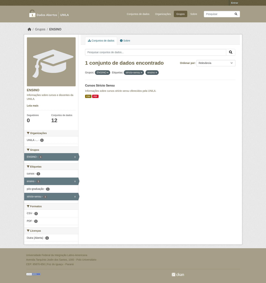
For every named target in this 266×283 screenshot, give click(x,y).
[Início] (29, 29)
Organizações (163, 14)
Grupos (180, 14)
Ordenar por (187, 63)
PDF (95, 96)
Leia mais (33, 105)
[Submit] (236, 14)
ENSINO (55, 29)
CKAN (178, 274)
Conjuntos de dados (138, 14)
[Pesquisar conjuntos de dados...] (222, 14)
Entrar (234, 2)
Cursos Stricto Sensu (100, 85)
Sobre (193, 14)
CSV (88, 96)
